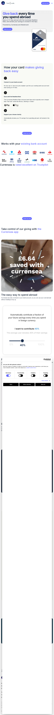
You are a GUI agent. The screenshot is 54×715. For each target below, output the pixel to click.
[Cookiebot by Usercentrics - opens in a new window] (44, 360)
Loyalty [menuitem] (12, 3)
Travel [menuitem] (7, 3)
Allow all (43, 384)
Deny (11, 384)
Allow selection (27, 384)
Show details (45, 380)
